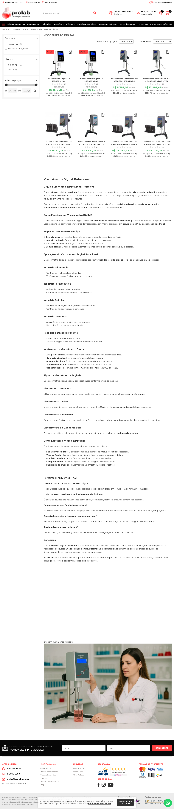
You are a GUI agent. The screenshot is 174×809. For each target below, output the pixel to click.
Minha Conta (78, 772)
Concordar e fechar (125, 802)
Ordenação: (145, 41)
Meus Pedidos (78, 775)
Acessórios (58, 24)
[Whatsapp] (168, 803)
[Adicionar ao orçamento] (70, 52)
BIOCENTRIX (15, 65)
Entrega (44, 778)
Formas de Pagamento (50, 781)
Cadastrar (162, 748)
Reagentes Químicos (108, 24)
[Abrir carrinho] (168, 13)
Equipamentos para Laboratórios (23, 29)
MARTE (12, 69)
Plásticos (70, 24)
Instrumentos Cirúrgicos (161, 24)
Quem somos (46, 768)
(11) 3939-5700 (34, 2)
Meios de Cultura (127, 24)
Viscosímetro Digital (48, 29)
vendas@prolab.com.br (14, 2)
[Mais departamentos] (13, 24)
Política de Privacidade (99, 803)
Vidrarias (47, 24)
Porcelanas (143, 24)
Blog (42, 785)
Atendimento (78, 768)
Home (4, 29)
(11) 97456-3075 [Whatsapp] (51, 2)
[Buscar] (95, 13)
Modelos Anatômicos (86, 24)
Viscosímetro (15, 44)
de (6, 91)
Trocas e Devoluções (48, 775)
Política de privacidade (49, 772)
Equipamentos (33, 24)
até (19, 91)
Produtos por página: (107, 41)
